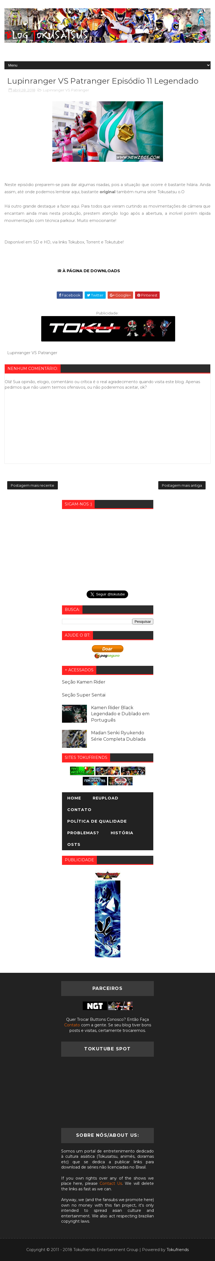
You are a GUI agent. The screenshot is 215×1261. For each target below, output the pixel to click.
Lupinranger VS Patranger (66, 90)
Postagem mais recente (32, 485)
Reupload (105, 798)
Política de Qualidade (97, 821)
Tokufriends (178, 1249)
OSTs (74, 844)
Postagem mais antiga (182, 485)
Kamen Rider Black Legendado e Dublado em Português (120, 714)
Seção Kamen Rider (83, 682)
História (122, 832)
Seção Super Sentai (83, 695)
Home (74, 798)
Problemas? (83, 832)
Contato (79, 809)
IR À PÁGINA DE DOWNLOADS (89, 270)
